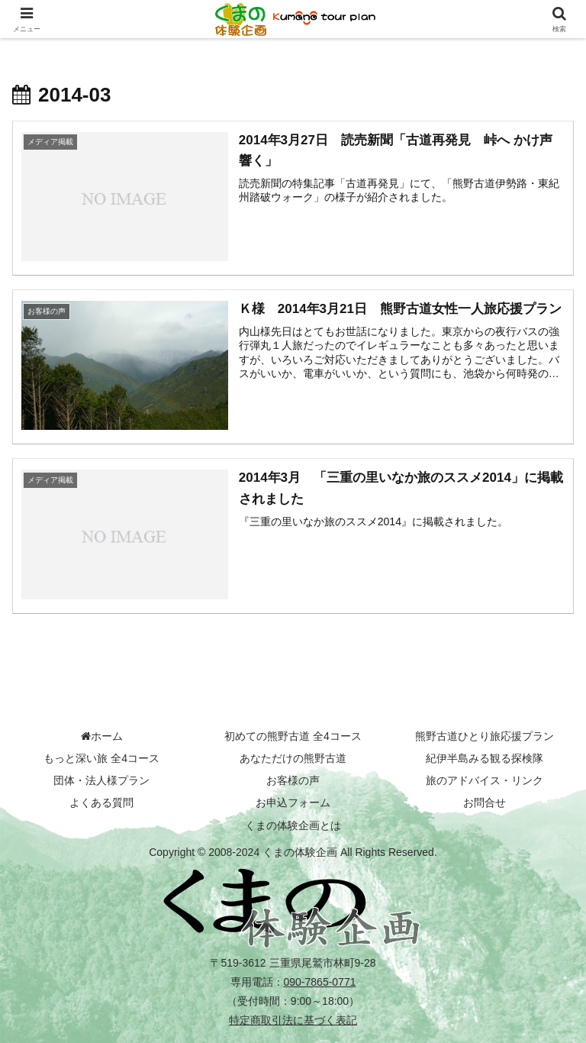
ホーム (102, 736)
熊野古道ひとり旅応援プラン (484, 736)
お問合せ (484, 802)
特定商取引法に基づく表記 (293, 1020)
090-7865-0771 (320, 982)
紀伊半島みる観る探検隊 (484, 758)
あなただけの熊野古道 (293, 758)
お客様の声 (293, 780)
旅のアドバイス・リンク (484, 780)
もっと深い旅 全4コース (101, 758)
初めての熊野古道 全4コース (293, 736)
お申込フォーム (293, 802)
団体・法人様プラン (101, 780)
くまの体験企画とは (293, 825)
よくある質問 (101, 802)
